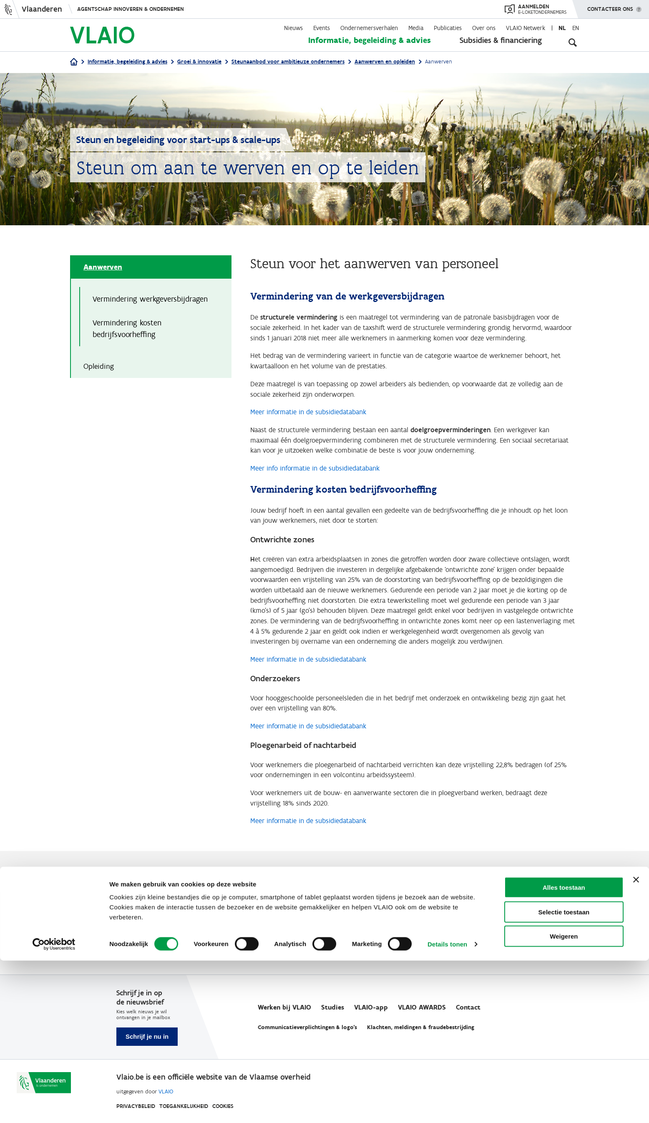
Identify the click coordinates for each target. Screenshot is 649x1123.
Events (321, 28)
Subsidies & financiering (501, 40)
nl (562, 28)
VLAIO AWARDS (422, 1008)
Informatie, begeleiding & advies (369, 40)
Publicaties (448, 28)
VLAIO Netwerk (525, 28)
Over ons (484, 28)
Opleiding (98, 368)
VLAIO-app (371, 1008)
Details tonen (447, 1106)
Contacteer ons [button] (610, 6)
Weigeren (564, 1098)
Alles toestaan (564, 1049)
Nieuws (293, 28)
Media (415, 28)
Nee (91, 936)
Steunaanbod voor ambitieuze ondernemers (288, 61)
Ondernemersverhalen (369, 28)
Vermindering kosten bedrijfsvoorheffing (127, 330)
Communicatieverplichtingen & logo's (307, 1027)
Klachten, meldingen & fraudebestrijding (420, 1027)
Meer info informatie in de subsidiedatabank (321, 479)
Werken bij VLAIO (284, 1008)
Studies (332, 1008)
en (575, 28)
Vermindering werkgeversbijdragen (150, 300)
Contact (468, 1008)
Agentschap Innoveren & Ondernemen (130, 9)
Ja (89, 926)
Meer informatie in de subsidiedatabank (313, 419)
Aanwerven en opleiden (385, 61)
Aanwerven (102, 267)
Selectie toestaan (564, 1074)
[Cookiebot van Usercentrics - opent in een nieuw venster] (54, 1106)
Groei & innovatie (199, 61)
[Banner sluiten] (636, 1042)
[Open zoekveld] (572, 41)
